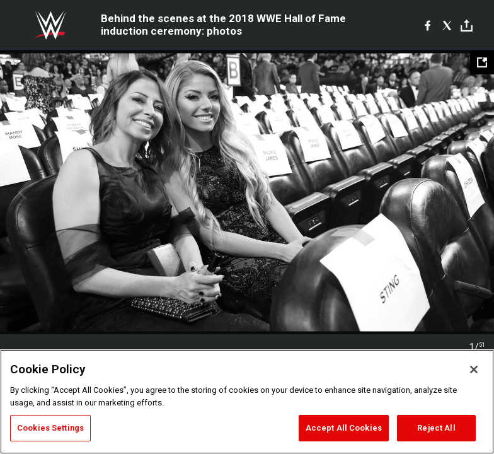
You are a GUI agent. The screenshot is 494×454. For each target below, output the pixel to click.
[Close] (474, 369)
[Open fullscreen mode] (482, 62)
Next (473, 192)
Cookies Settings (50, 428)
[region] (247, 401)
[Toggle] (466, 26)
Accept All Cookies (344, 428)
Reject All (436, 428)
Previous (20, 192)
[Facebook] (427, 25)
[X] (447, 25)
